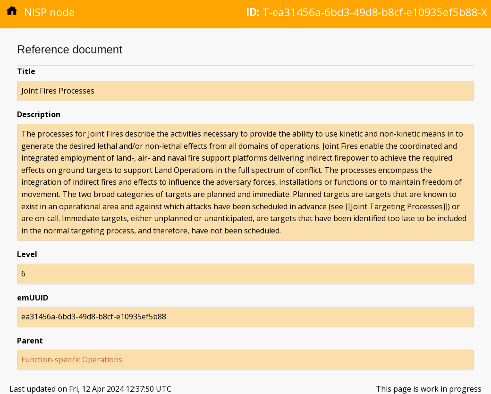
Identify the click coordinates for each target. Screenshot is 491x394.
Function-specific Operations (71, 359)
